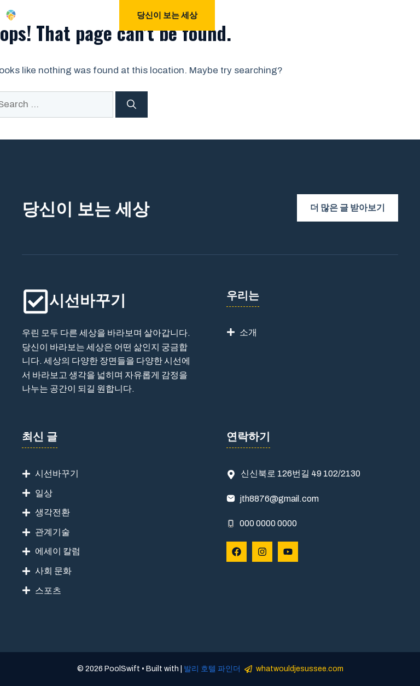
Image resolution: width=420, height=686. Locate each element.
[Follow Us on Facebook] (236, 552)
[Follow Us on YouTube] (288, 552)
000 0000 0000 (268, 523)
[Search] (131, 104)
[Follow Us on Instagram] (262, 552)
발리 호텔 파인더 (212, 669)
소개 (248, 332)
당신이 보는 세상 (167, 15)
